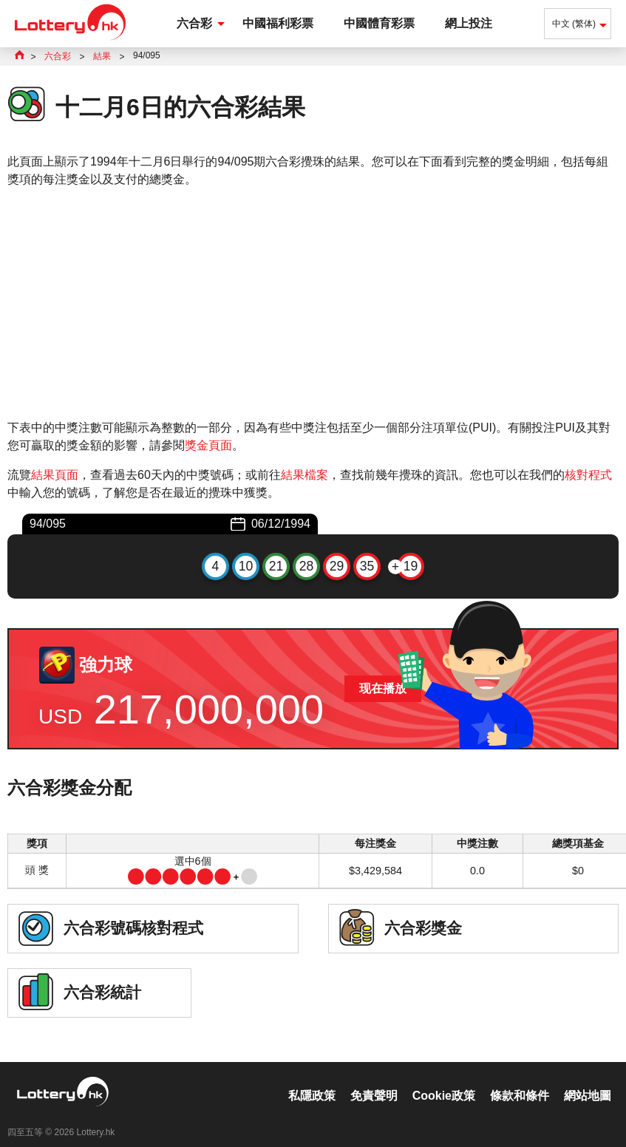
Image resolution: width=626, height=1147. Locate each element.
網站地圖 (587, 1080)
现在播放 (382, 688)
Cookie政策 (443, 1080)
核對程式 (588, 475)
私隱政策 (312, 1080)
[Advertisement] (313, 303)
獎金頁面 (208, 445)
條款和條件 (519, 1080)
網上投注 (468, 23)
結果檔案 (304, 475)
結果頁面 (54, 475)
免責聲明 (374, 1080)
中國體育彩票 (379, 23)
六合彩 (194, 23)
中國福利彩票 (277, 23)
